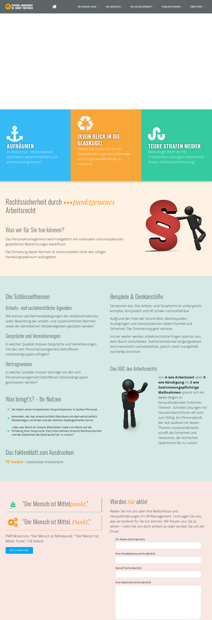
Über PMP (199, 6)
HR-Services (116, 6)
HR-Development (144, 6)
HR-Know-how (90, 6)
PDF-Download (16, 472)
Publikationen (174, 6)
